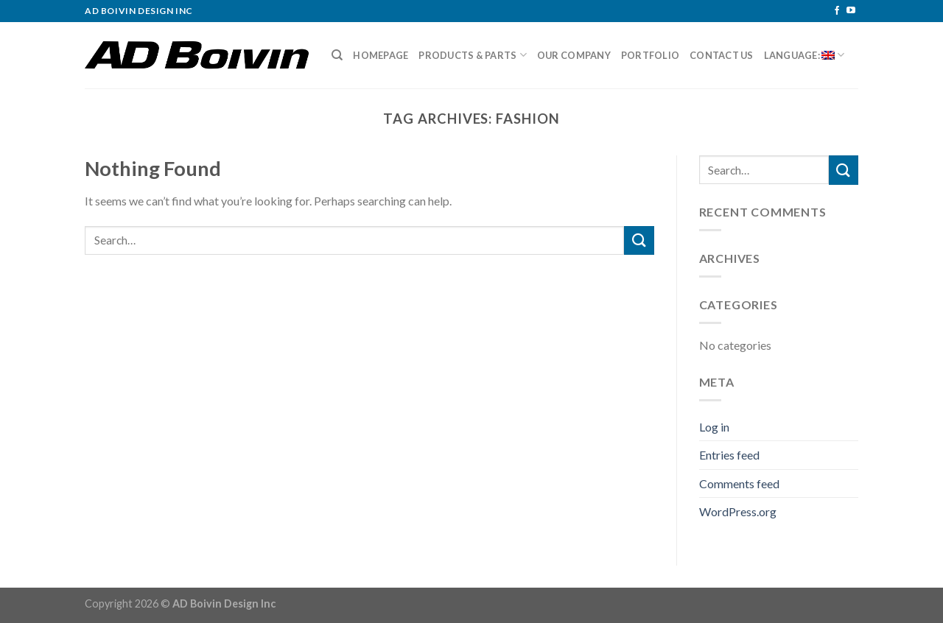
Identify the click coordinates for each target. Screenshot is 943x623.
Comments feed (739, 483)
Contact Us (722, 55)
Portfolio (650, 55)
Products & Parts (472, 55)
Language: (804, 55)
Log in (714, 427)
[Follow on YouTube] (850, 11)
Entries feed (729, 455)
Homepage (380, 55)
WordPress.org (738, 511)
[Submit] (638, 240)
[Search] (337, 55)
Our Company (574, 55)
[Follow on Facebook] (836, 11)
